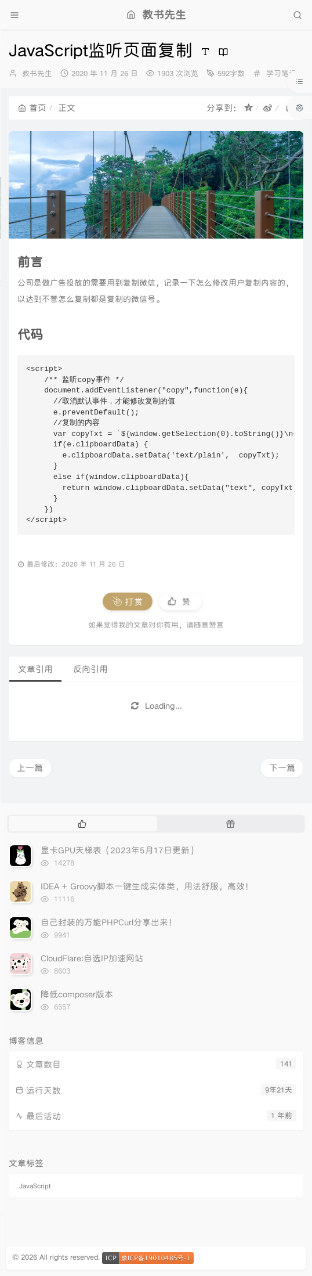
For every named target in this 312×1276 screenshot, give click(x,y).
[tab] (82, 823)
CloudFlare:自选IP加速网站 (92, 958)
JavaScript (34, 1185)
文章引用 (35, 669)
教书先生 (37, 73)
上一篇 (30, 767)
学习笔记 (281, 73)
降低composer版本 (77, 994)
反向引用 (90, 669)
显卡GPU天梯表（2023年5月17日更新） (119, 850)
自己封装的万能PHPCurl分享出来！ (109, 922)
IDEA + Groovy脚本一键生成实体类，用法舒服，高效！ (147, 886)
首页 (32, 107)
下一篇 (282, 767)
